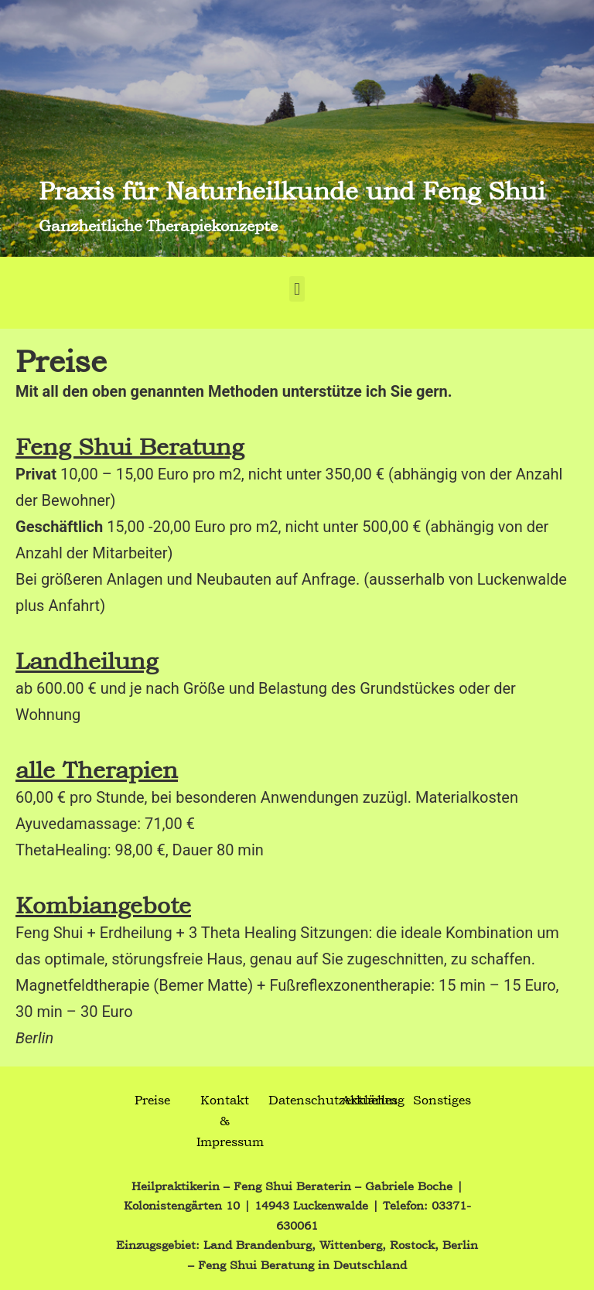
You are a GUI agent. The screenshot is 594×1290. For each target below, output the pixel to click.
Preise (152, 1099)
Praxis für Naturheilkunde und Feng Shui (292, 190)
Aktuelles (370, 1099)
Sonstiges (442, 1099)
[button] (296, 289)
